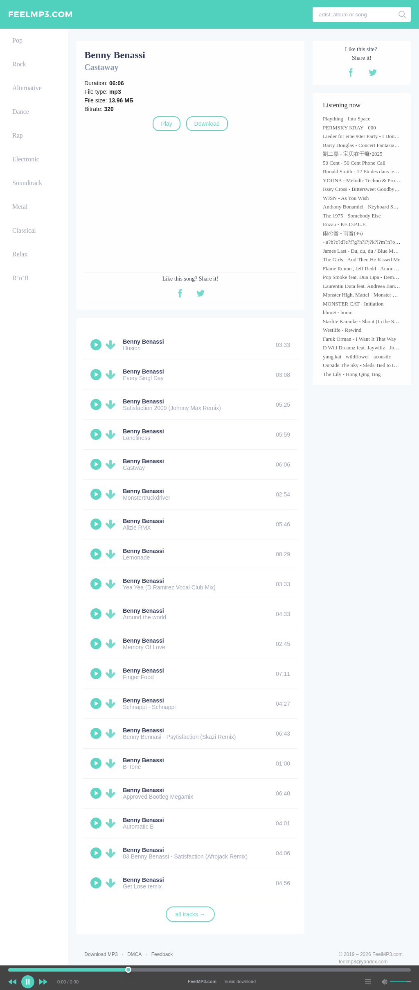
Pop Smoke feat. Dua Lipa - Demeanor (364, 277)
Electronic (25, 159)
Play (166, 123)
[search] (402, 14)
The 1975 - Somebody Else (352, 216)
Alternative (27, 87)
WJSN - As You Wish (346, 198)
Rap (17, 135)
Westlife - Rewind (342, 330)
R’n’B (20, 277)
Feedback (162, 954)
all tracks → (190, 914)
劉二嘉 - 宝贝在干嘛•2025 (352, 154)
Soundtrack (27, 182)
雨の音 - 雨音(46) (343, 233)
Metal (19, 206)
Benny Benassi (143, 341)
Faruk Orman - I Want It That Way (359, 339)
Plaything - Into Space (346, 119)
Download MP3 (100, 954)
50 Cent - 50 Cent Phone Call (354, 163)
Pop (17, 40)
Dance (20, 111)
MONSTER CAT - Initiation (353, 304)
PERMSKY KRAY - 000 (349, 128)
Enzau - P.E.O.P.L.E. (345, 224)
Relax (19, 254)
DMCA (134, 954)
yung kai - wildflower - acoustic (357, 356)
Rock (19, 64)
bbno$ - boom (338, 312)
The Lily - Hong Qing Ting (352, 374)
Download (207, 123)
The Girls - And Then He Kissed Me (361, 259)
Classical (24, 230)
